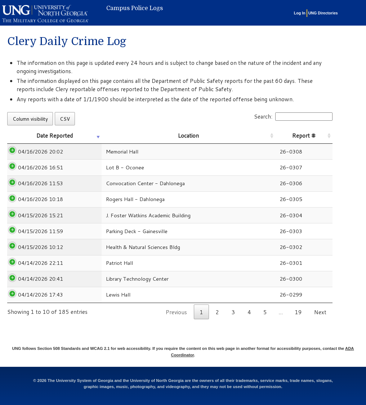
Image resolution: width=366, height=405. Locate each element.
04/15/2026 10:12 (40, 247)
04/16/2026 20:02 (40, 151)
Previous (176, 312)
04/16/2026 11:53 (40, 183)
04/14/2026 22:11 (40, 263)
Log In (299, 13)
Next (320, 312)
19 (298, 312)
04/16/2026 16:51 (40, 167)
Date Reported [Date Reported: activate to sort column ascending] (54, 135)
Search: (293, 116)
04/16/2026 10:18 (40, 199)
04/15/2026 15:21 (40, 215)
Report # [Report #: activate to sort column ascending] (304, 135)
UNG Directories (323, 13)
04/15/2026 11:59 (40, 231)
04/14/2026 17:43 (40, 294)
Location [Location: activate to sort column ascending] (188, 135)
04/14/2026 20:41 (40, 278)
